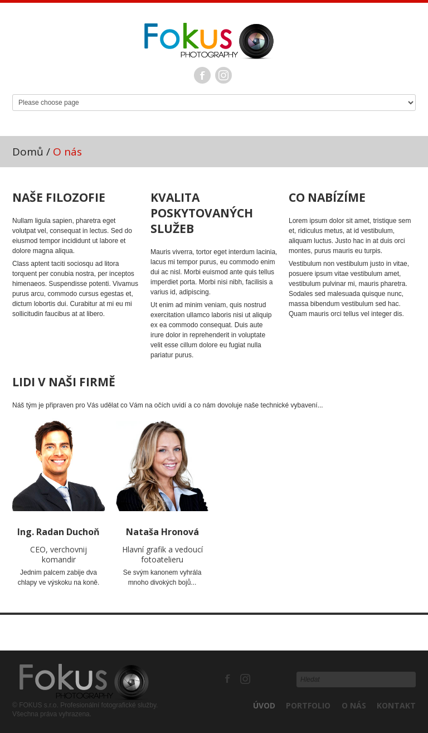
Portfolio (308, 705)
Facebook (202, 75)
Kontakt (396, 705)
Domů (27, 151)
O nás (354, 705)
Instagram (223, 75)
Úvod (264, 705)
